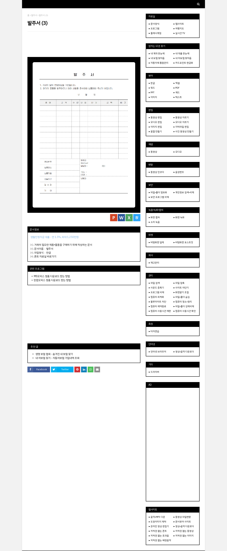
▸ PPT (151, 92)
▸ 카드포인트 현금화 (183, 63)
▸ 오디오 (178, 151)
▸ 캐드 (177, 92)
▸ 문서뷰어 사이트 (182, 521)
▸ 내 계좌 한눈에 (157, 53)
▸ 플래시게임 (155, 33)
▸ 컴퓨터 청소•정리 (183, 301)
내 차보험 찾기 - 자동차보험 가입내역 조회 (57, 358)
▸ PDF (176, 87)
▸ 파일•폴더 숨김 (182, 297)
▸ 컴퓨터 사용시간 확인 (185, 311)
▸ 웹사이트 (179, 24)
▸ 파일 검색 (154, 283)
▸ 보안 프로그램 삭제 (159, 197)
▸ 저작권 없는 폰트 (158, 531)
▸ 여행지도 (179, 28)
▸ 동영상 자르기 (181, 117)
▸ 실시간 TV (179, 33)
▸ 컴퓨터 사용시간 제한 (160, 311)
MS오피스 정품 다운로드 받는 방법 (52, 276)
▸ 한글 (152, 83)
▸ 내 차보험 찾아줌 (182, 58)
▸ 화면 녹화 (179, 217)
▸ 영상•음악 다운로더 (184, 351)
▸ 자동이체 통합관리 (158, 63)
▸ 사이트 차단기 (181, 287)
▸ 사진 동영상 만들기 (184, 131)
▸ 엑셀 (177, 83)
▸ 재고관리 (154, 262)
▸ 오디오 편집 (155, 122)
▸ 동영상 (153, 151)
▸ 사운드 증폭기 (156, 287)
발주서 (34, 15)
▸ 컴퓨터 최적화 (156, 297)
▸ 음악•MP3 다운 (157, 517)
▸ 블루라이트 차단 (157, 301)
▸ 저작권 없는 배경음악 (160, 540)
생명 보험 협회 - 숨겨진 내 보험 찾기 (54, 354)
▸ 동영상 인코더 (156, 172)
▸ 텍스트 (178, 97)
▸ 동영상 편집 (155, 117)
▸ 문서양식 (154, 24)
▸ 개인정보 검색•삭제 (184, 192)
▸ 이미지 (153, 97)
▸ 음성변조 (179, 172)
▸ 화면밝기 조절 (181, 292)
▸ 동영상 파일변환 (182, 517)
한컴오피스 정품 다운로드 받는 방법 (52, 280)
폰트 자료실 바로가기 (45, 256)
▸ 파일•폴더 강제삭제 (184, 306)
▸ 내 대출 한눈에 (181, 53)
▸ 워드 (152, 87)
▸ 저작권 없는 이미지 (184, 535)
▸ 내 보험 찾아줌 (157, 58)
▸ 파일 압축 (179, 283)
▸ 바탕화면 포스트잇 (183, 242)
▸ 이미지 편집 (155, 126)
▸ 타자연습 (154, 331)
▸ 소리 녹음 (154, 222)
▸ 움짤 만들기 (155, 131)
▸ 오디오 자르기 (181, 122)
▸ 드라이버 (154, 372)
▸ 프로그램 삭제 (156, 292)
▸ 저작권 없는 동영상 (184, 531)
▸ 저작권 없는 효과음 (159, 535)
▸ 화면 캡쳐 (154, 217)
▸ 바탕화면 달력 (156, 242)
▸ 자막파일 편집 (181, 126)
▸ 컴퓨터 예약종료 (157, 306)
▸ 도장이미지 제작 (157, 521)
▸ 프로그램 (154, 28)
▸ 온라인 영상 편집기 (159, 526)
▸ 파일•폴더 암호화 (158, 192)
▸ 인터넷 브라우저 (157, 351)
